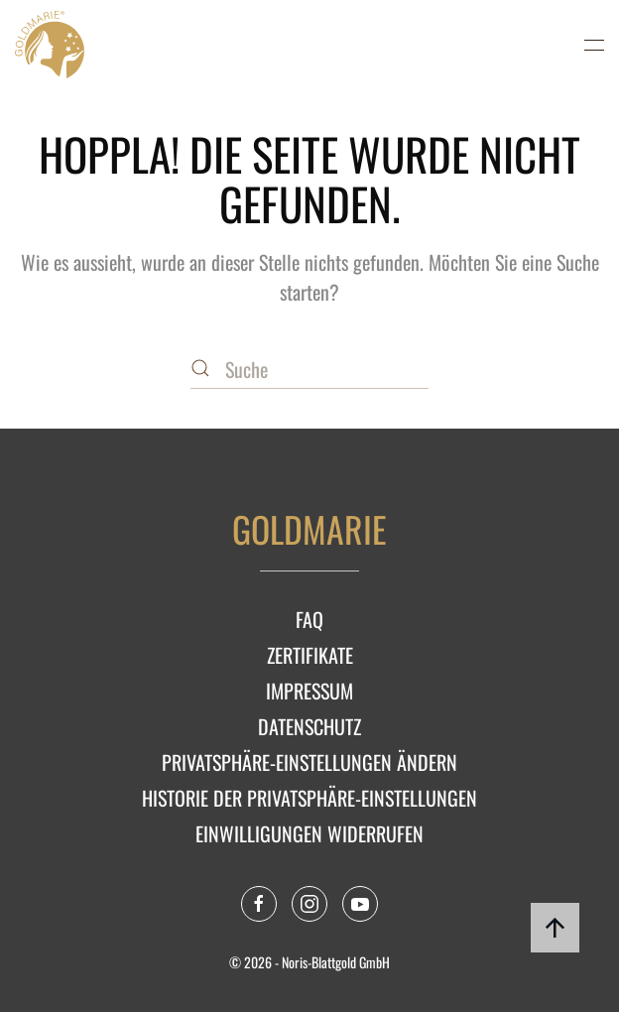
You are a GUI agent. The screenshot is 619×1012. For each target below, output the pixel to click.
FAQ (309, 619)
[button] (594, 44)
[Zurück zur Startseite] (49, 44)
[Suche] (309, 369)
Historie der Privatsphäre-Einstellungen (309, 798)
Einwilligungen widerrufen (309, 833)
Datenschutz (309, 726)
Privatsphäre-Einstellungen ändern (309, 762)
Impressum (309, 690)
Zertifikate (310, 655)
